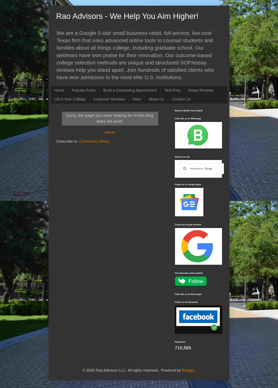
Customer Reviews (109, 99)
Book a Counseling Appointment (130, 90)
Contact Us (181, 99)
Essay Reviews (201, 90)
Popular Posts (83, 90)
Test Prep (172, 90)
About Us (156, 99)
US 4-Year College (70, 99)
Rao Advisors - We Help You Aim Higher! (127, 16)
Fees (137, 99)
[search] (201, 168)
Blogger (188, 370)
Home (59, 90)
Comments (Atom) (94, 141)
